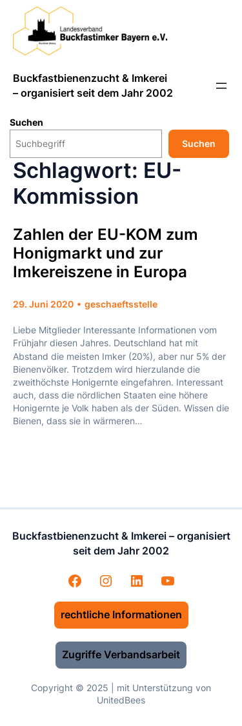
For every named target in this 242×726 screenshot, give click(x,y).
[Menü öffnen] (221, 85)
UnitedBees (121, 699)
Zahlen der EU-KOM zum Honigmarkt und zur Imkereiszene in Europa (105, 253)
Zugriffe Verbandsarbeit (121, 654)
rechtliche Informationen (121, 614)
